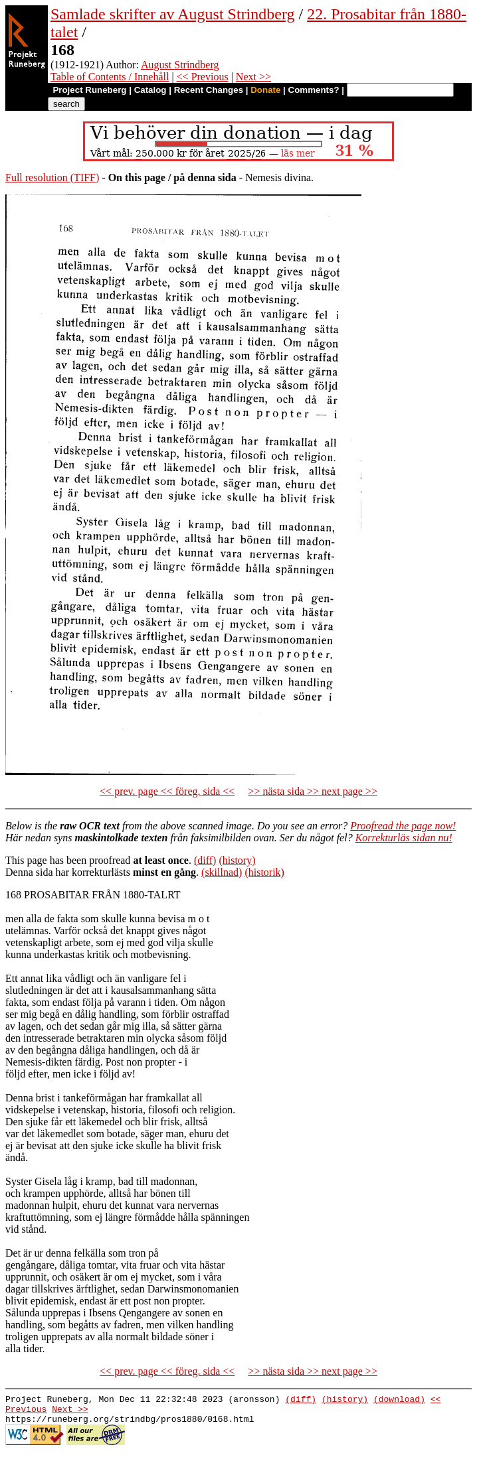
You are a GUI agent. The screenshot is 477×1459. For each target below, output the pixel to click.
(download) (399, 1401)
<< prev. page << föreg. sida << (167, 791)
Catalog (150, 90)
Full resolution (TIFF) (52, 177)
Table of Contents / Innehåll (109, 76)
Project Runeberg (89, 90)
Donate (265, 90)
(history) (237, 860)
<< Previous (203, 76)
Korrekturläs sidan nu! (403, 837)
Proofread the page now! (403, 825)
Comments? (313, 90)
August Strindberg (180, 64)
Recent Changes (208, 90)
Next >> (253, 76)
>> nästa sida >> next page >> (312, 791)
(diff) (205, 860)
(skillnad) (221, 872)
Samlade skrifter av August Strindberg (172, 14)
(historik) (264, 872)
